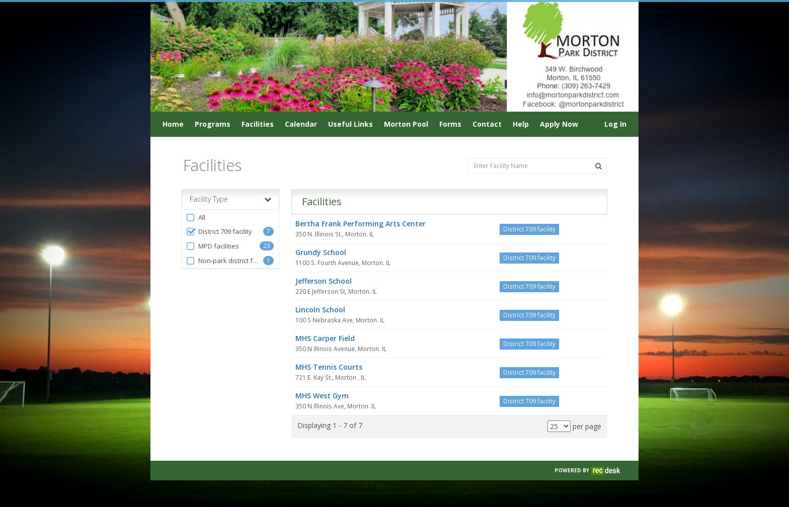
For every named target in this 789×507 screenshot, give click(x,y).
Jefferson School (323, 281)
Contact (487, 124)
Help (521, 124)
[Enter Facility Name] (537, 166)
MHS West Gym (322, 395)
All (195, 217)
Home (173, 124)
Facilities (258, 124)
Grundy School (320, 252)
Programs (212, 124)
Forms (450, 124)
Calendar (301, 124)
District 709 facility (219, 231)
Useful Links (350, 124)
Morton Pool (406, 124)
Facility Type (230, 199)
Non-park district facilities (224, 261)
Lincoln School (320, 309)
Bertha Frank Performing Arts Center (360, 223)
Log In (615, 124)
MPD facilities (212, 246)
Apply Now (559, 124)
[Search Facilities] (598, 166)
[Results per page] (559, 426)
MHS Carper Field (325, 338)
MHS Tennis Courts (328, 367)
